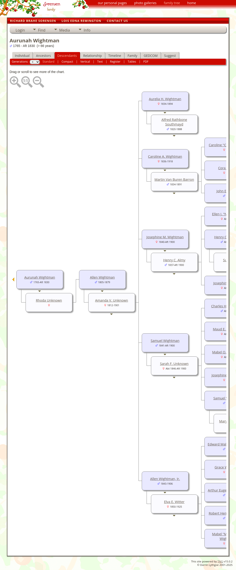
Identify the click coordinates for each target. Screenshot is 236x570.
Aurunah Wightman (39, 277)
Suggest (170, 55)
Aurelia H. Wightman (165, 98)
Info (87, 30)
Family (132, 55)
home (191, 3)
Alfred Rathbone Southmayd (174, 121)
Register (115, 62)
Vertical (85, 62)
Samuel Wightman (165, 340)
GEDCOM (150, 55)
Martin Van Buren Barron (174, 179)
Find (41, 30)
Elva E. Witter (174, 501)
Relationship (92, 55)
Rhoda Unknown (49, 300)
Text (100, 62)
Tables (132, 62)
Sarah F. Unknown (174, 363)
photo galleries (145, 3)
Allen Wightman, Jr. (165, 478)
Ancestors (43, 55)
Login (20, 30)
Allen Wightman (102, 277)
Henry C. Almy (174, 260)
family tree (172, 3)
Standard (48, 62)
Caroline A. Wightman (165, 156)
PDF (145, 62)
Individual (22, 55)
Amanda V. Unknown (111, 300)
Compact (67, 62)
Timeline (114, 55)
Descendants (67, 55)
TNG (220, 561)
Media (64, 30)
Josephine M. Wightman (165, 237)
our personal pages (112, 3)
